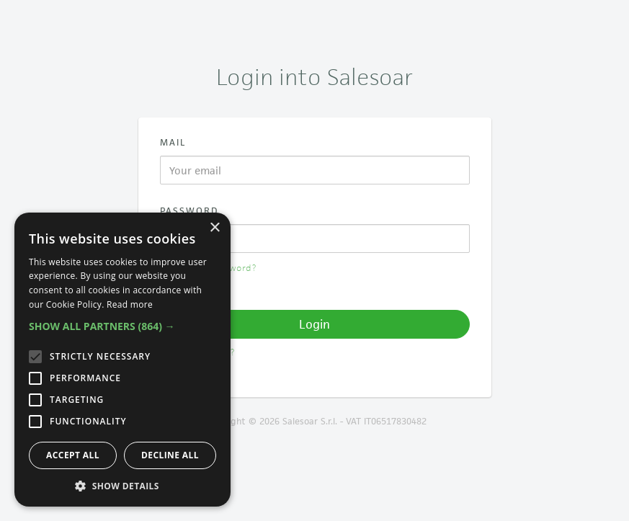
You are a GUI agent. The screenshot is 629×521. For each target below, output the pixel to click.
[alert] (122, 360)
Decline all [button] (170, 455)
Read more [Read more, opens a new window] (130, 304)
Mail (173, 142)
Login (314, 324)
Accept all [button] (72, 455)
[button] (122, 326)
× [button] (214, 228)
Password (189, 211)
